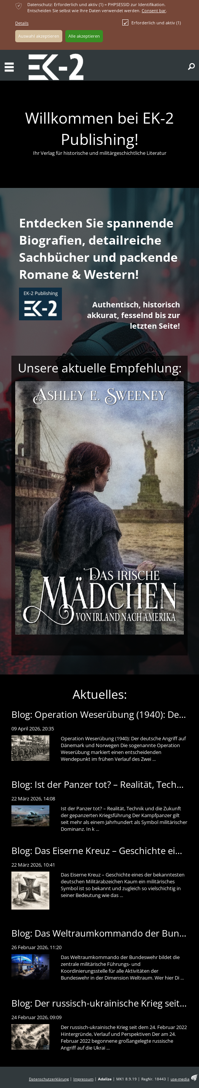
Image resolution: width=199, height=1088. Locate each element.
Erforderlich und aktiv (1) (151, 22)
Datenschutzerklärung (49, 1079)
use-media (180, 1079)
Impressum (83, 1079)
